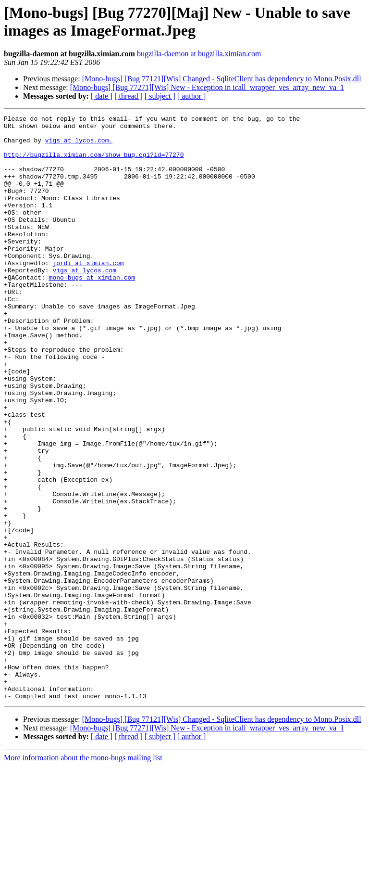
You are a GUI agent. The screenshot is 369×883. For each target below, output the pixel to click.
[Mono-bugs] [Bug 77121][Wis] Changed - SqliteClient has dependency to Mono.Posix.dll (221, 79)
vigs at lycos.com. (78, 145)
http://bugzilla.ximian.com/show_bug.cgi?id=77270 (94, 163)
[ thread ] (128, 96)
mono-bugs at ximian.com (92, 310)
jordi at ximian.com (87, 293)
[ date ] (101, 96)
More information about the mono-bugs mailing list (83, 874)
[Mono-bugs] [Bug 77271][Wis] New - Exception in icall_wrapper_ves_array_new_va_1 (207, 87)
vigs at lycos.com (84, 301)
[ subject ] (160, 96)
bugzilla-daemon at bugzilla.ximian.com (199, 54)
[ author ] (191, 96)
